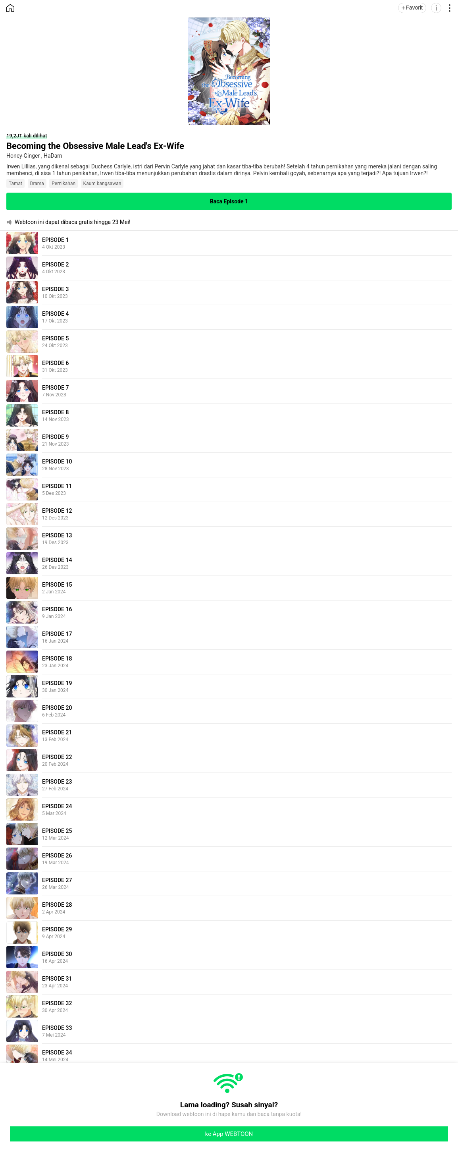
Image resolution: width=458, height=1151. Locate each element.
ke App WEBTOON (229, 1133)
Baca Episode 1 (229, 201)
